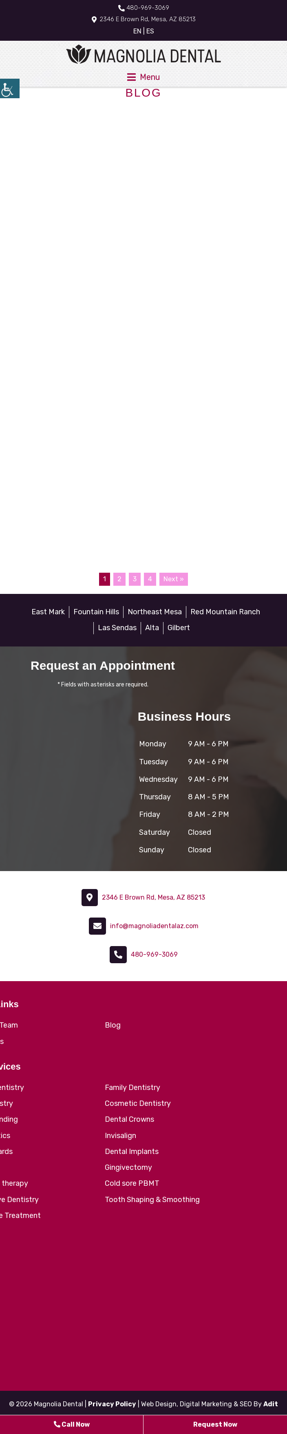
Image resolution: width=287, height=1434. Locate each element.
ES (150, 31)
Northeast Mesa (155, 611)
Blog (113, 1025)
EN (137, 31)
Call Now (72, 1424)
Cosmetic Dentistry (138, 1103)
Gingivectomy (128, 1167)
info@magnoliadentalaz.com (154, 926)
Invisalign (120, 1135)
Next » (173, 579)
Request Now (215, 1424)
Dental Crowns (129, 1119)
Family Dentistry (132, 1087)
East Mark (48, 611)
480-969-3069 (143, 7)
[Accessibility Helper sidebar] (10, 88)
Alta (152, 627)
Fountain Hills (96, 611)
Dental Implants (132, 1151)
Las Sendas (117, 627)
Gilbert (179, 627)
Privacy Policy (112, 1404)
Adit (270, 1404)
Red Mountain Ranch (225, 611)
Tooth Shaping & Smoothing (152, 1199)
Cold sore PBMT (132, 1183)
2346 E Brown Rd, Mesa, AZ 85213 (144, 19)
